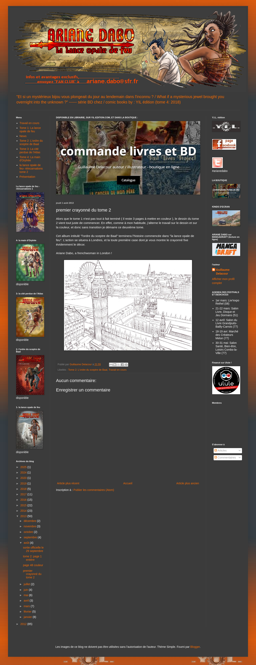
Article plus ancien (187, 483)
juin (26, 589)
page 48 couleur (33, 565)
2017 (23, 494)
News (23, 136)
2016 (23, 499)
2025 (23, 467)
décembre (30, 521)
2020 (23, 477)
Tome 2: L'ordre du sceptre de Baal (87, 369)
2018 (23, 488)
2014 (23, 510)
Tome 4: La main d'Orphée (30, 158)
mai (26, 595)
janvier (28, 617)
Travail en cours (117, 369)
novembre (30, 526)
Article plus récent (68, 483)
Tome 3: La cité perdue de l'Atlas (30, 150)
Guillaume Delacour (223, 271)
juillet (27, 584)
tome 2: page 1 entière (32, 558)
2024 (23, 472)
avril (27, 600)
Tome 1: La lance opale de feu (30, 129)
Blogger (195, 646)
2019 (23, 483)
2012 (23, 624)
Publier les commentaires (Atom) (93, 489)
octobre (29, 532)
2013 (23, 516)
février (28, 611)
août (27, 542)
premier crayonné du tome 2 (32, 574)
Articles (220, 450)
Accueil (127, 483)
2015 (23, 505)
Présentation (27, 176)
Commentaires (225, 457)
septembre (31, 537)
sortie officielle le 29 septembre (33, 549)
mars (27, 606)
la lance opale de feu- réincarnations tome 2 (31, 168)
